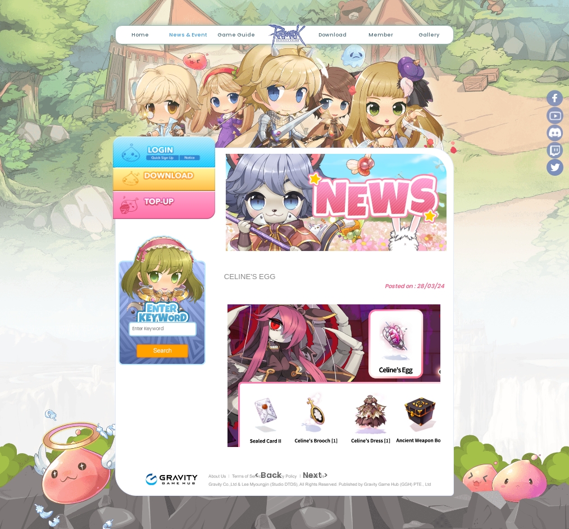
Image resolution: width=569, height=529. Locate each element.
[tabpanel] (333, 203)
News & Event (188, 34)
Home (140, 34)
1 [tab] (325, 244)
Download (332, 34)
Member (380, 34)
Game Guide (236, 34)
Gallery (428, 34)
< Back (267, 475)
